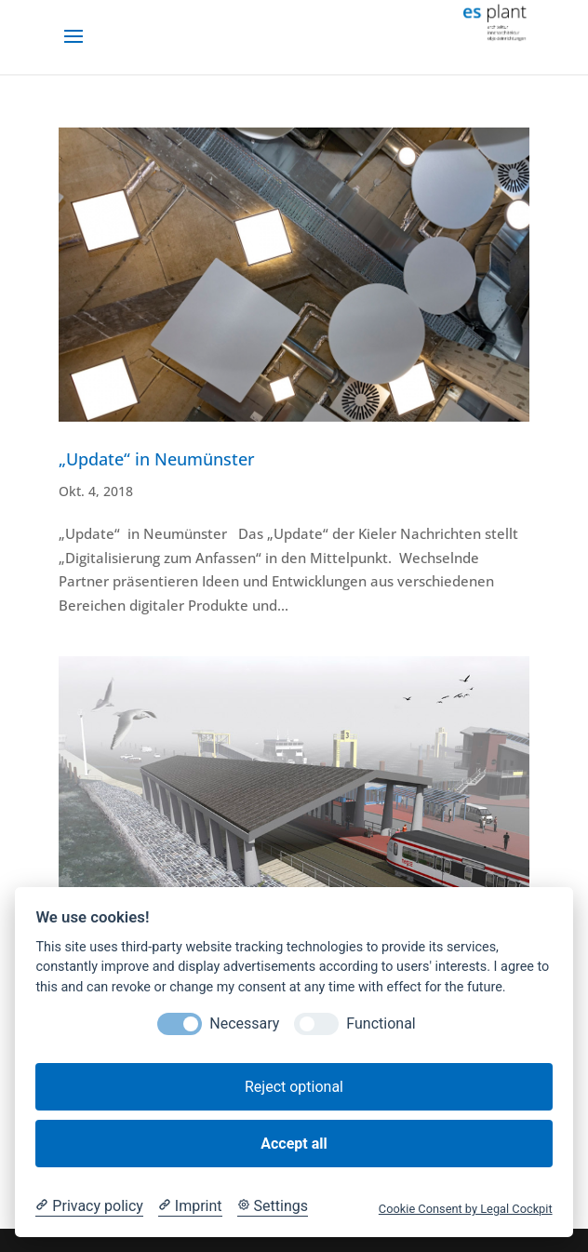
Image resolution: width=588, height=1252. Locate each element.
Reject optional (294, 1087)
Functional (380, 1023)
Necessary (244, 1023)
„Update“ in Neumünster (157, 459)
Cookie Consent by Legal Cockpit (466, 1209)
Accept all (294, 1143)
